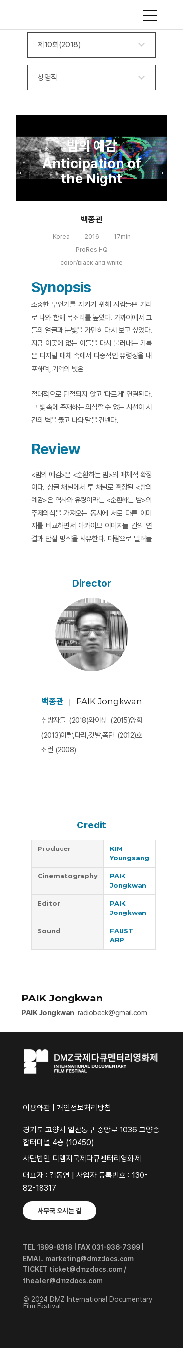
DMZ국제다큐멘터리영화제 (91, 14)
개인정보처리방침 (84, 1107)
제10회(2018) (59, 44)
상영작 (48, 77)
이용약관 (36, 1107)
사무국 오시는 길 (59, 1211)
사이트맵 (150, 15)
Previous (22, 172)
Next (160, 172)
